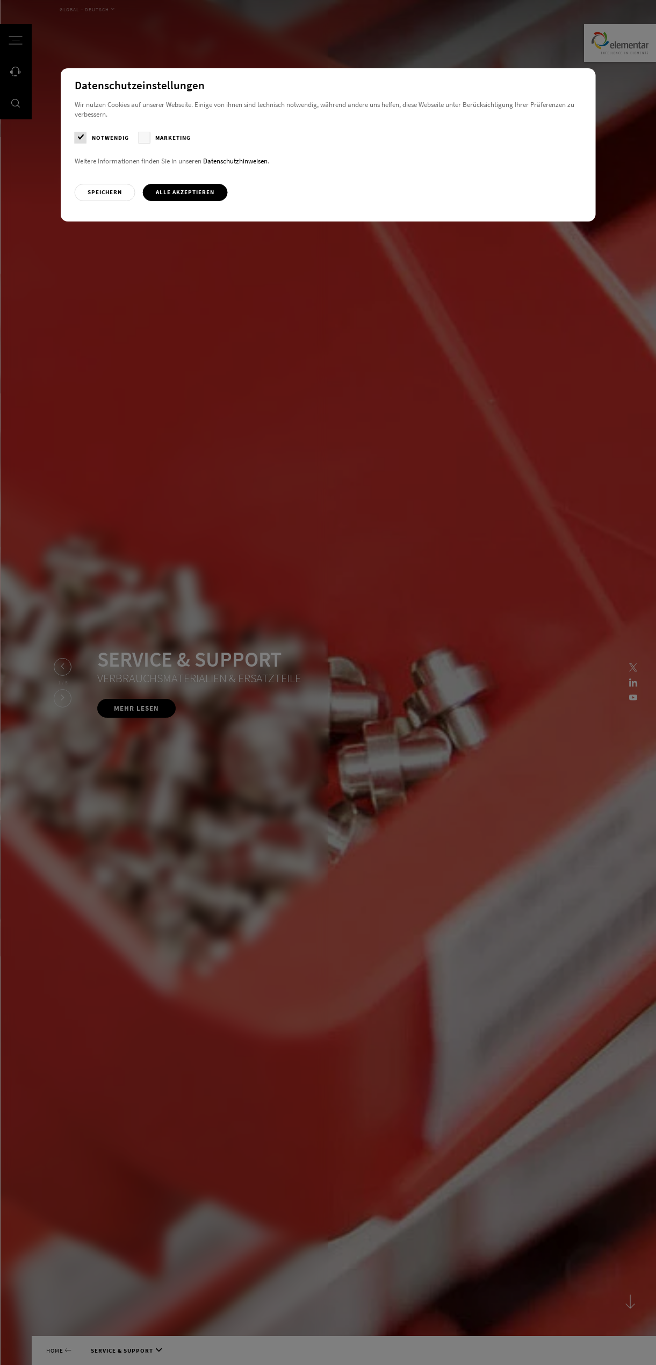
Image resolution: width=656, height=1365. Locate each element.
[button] (105, 192)
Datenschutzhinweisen (235, 161)
